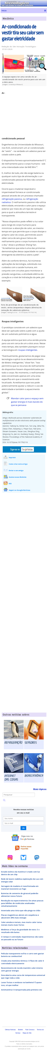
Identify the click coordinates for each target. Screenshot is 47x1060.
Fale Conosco (30, 1030)
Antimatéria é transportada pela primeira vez (21, 989)
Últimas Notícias (10, 1030)
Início (4, 10)
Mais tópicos (39, 789)
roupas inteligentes (27, 350)
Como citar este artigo (18, 464)
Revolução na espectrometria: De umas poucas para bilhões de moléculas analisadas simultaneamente (22, 903)
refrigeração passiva (12, 198)
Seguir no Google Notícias (19, 490)
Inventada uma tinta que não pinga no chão (20, 910)
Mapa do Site (27, 1033)
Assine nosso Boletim (17, 477)
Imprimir (12, 457)
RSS (10, 483)
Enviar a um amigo (16, 470)
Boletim (20, 1030)
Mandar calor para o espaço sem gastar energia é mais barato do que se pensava (27, 401)
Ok (23, 828)
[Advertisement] (23, 113)
